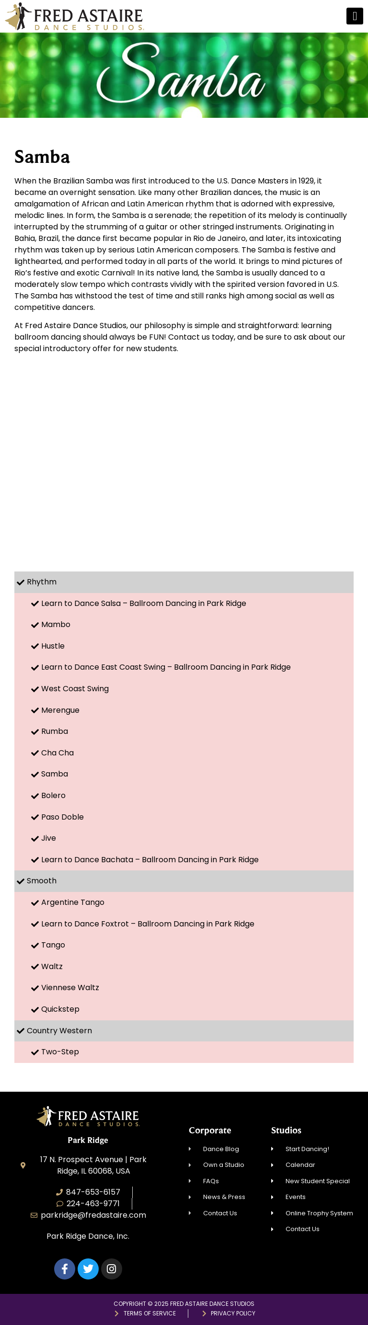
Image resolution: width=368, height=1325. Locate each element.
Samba (54, 773)
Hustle (53, 645)
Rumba (54, 731)
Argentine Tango (72, 902)
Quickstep (60, 1009)
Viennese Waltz (70, 987)
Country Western (59, 1030)
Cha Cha (57, 752)
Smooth (42, 880)
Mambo (55, 624)
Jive (48, 838)
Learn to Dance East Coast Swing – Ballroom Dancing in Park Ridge (166, 667)
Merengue (60, 710)
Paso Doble (62, 816)
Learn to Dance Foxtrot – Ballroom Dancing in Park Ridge (147, 923)
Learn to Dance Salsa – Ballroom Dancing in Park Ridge (143, 603)
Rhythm (42, 581)
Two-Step (60, 1051)
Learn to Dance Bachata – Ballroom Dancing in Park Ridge (150, 859)
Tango (53, 944)
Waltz (52, 966)
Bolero (53, 795)
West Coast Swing (75, 688)
